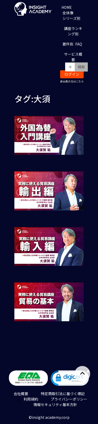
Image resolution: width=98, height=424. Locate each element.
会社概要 (21, 393)
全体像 (67, 12)
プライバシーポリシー (69, 399)
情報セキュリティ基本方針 (55, 404)
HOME (66, 7)
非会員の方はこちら (72, 81)
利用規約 (31, 399)
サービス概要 (73, 57)
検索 (81, 66)
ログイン (72, 74)
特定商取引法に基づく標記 (63, 393)
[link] (70, 379)
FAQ (78, 44)
